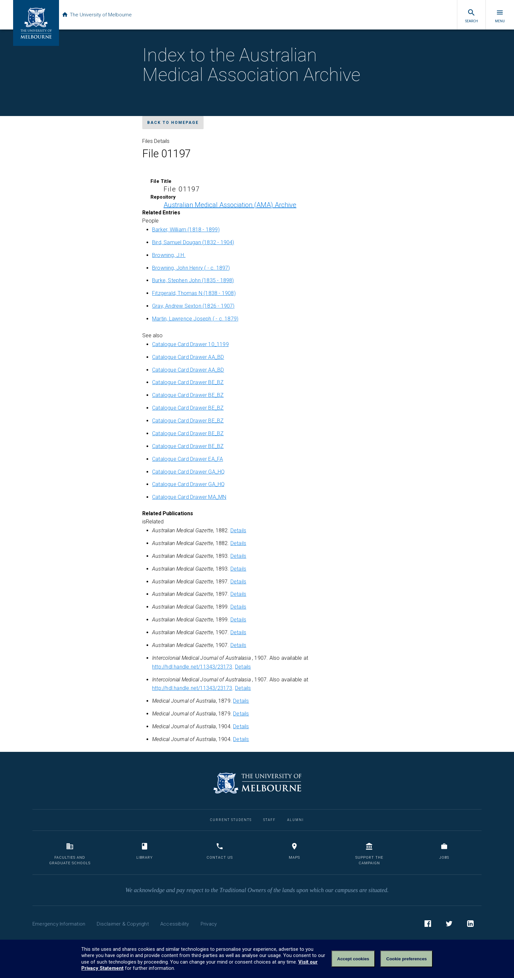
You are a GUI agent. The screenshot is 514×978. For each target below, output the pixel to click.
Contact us (220, 851)
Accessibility (174, 924)
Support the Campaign (369, 854)
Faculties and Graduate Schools (69, 854)
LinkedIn (470, 924)
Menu (500, 16)
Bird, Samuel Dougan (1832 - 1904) (193, 242)
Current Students (231, 820)
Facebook (428, 924)
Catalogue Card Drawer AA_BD (188, 357)
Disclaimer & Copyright (122, 924)
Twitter (449, 924)
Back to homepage (173, 122)
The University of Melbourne (102, 15)
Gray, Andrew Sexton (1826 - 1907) (193, 306)
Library (144, 851)
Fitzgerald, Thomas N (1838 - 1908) (194, 293)
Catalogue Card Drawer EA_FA (187, 459)
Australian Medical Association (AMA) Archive (230, 205)
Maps (294, 851)
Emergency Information (58, 924)
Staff (269, 820)
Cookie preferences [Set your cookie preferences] (406, 958)
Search (471, 16)
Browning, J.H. (169, 255)
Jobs (444, 851)
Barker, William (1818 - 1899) (186, 229)
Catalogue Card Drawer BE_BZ (188, 382)
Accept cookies (353, 958)
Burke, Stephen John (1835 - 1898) (193, 280)
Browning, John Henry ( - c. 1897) (191, 268)
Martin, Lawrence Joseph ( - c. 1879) (195, 319)
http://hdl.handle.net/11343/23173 (192, 667)
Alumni (295, 820)
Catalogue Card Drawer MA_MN (189, 497)
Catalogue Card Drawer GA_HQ (188, 472)
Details (238, 530)
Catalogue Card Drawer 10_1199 (190, 344)
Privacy (209, 924)
